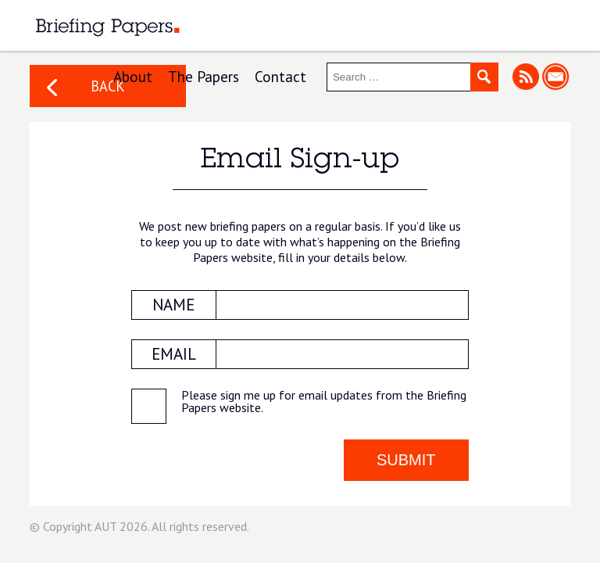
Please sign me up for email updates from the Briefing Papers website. (323, 402)
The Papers (203, 76)
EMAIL (174, 353)
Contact (280, 76)
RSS (526, 76)
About (132, 76)
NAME (173, 304)
